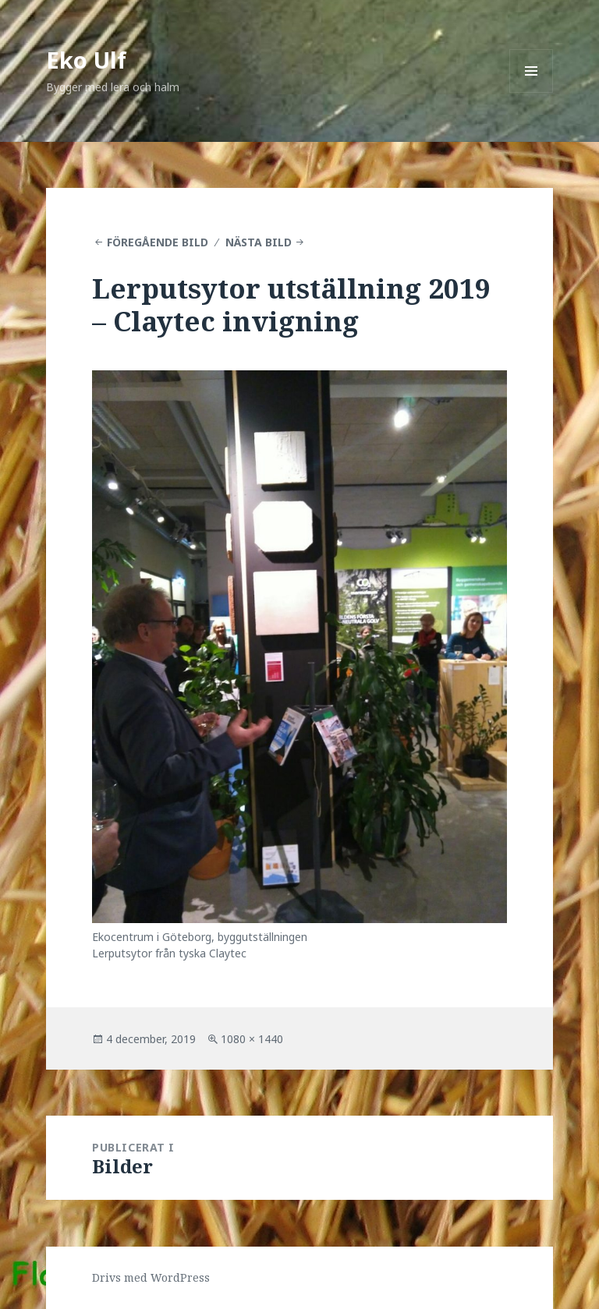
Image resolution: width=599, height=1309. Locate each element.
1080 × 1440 (252, 1038)
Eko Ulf (86, 59)
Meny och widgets (531, 92)
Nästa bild (258, 242)
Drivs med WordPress (151, 1277)
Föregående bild (157, 242)
